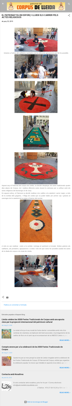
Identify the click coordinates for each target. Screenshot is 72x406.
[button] (69, 15)
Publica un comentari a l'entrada (15, 305)
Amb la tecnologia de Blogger (36, 402)
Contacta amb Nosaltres (12, 374)
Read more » (65, 340)
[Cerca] (69, 4)
